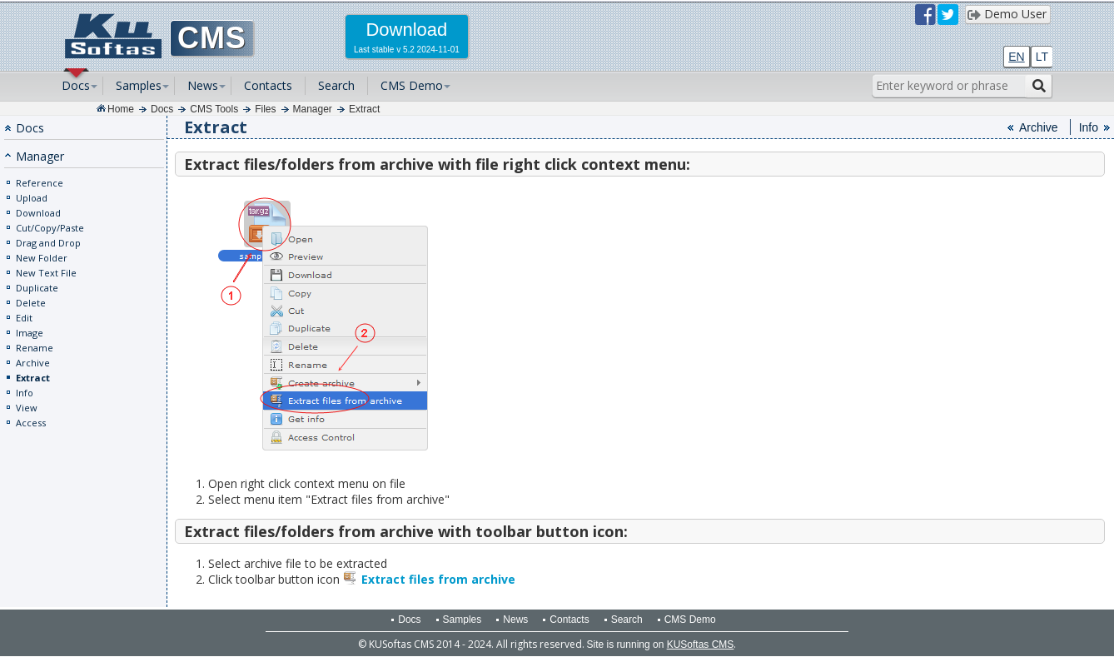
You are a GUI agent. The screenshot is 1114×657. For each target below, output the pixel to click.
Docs (76, 85)
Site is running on (660, 644)
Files (265, 109)
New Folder (41, 257)
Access (31, 422)
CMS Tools (214, 109)
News (202, 85)
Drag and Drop (48, 242)
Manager (312, 109)
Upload (31, 198)
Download (38, 213)
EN (1016, 56)
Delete (31, 302)
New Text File (46, 272)
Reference (39, 183)
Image (29, 332)
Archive (33, 362)
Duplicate (37, 287)
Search (336, 85)
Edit (24, 317)
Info (24, 392)
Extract (364, 109)
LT (1042, 56)
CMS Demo (411, 85)
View (26, 407)
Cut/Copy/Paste (50, 227)
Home (120, 109)
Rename (34, 347)
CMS (211, 38)
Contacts (268, 85)
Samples (139, 85)
